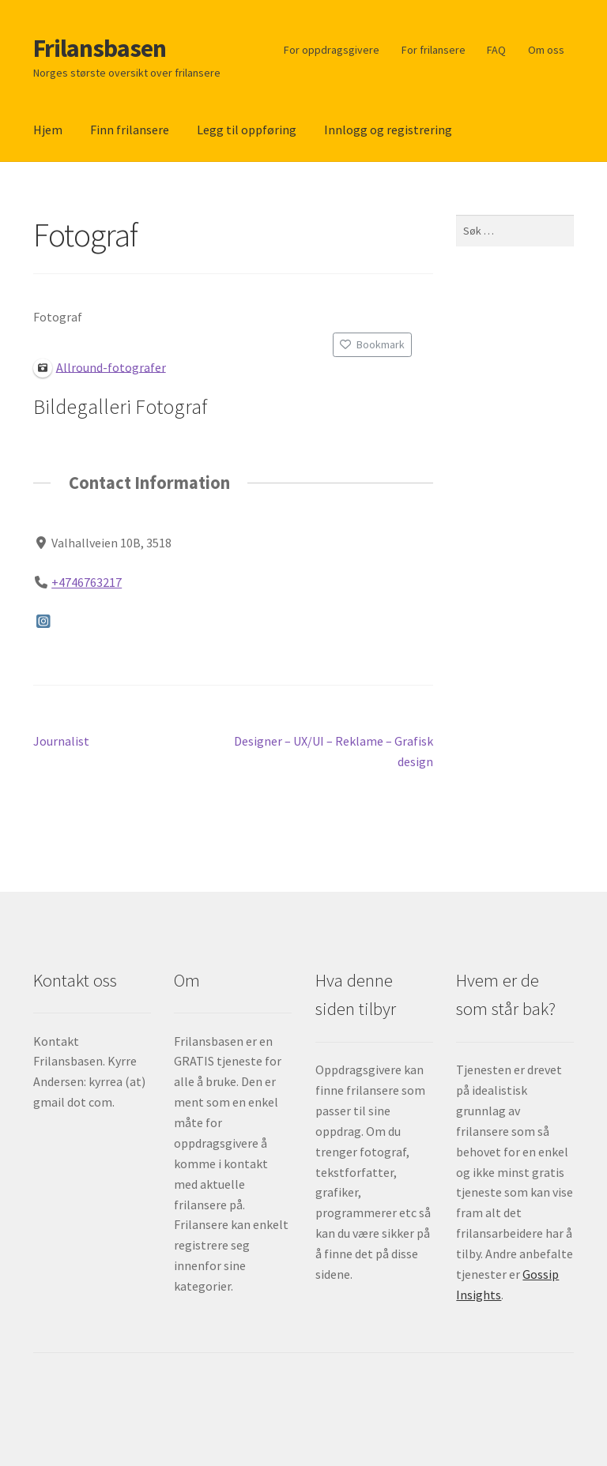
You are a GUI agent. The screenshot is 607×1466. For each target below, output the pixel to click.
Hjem (47, 129)
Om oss (546, 50)
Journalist (61, 741)
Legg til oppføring (246, 129)
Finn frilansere (129, 129)
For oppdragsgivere (331, 50)
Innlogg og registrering (388, 129)
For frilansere (434, 50)
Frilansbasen (99, 48)
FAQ (496, 50)
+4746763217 (86, 581)
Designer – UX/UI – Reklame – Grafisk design (333, 750)
